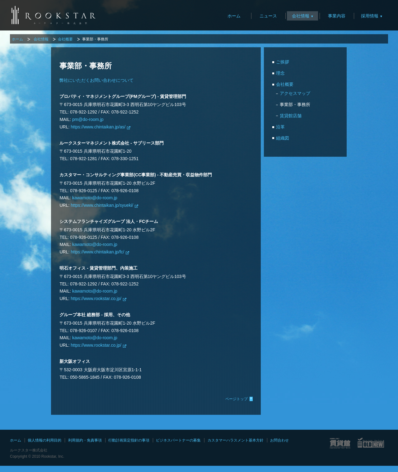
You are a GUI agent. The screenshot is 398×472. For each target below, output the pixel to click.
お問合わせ (279, 440)
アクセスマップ (295, 93)
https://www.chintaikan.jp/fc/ (97, 251)
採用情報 (369, 15)
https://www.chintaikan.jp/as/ (98, 126)
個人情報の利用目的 (44, 440)
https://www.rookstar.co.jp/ (96, 298)
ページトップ (239, 399)
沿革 (280, 126)
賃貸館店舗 (291, 115)
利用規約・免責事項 (85, 440)
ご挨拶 (282, 61)
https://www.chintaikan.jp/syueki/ (102, 205)
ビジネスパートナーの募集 (178, 440)
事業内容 (336, 15)
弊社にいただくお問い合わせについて (96, 80)
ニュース (268, 15)
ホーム (234, 15)
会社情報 (300, 15)
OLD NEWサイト (371, 443)
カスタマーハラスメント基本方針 (236, 440)
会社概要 (65, 39)
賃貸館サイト (340, 443)
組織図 (282, 138)
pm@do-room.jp (88, 119)
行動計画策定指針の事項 (128, 440)
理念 (280, 73)
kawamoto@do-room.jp (94, 197)
